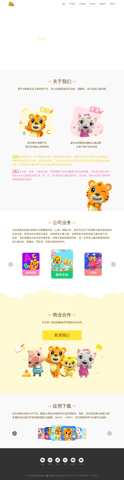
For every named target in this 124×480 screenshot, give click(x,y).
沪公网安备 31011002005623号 (56, 475)
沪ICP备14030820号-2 (39, 475)
